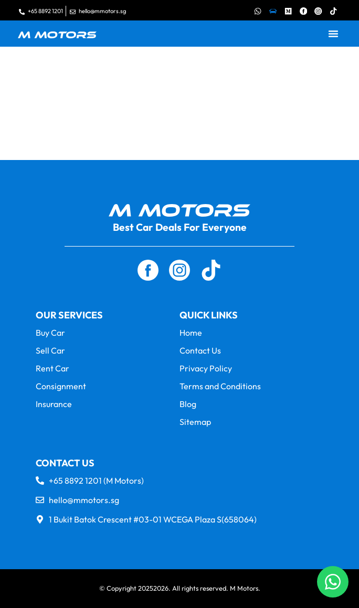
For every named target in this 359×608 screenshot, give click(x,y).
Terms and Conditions (220, 386)
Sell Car (50, 350)
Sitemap (195, 422)
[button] (333, 33)
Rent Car (52, 368)
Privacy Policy (206, 368)
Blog (188, 404)
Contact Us (200, 350)
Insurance (54, 404)
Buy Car (50, 332)
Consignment (61, 386)
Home (191, 332)
